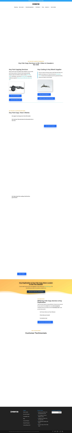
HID (27, 74)
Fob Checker (38, 7)
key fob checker (24, 76)
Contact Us (47, 7)
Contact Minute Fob (26, 425)
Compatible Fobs (26, 416)
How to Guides (53, 7)
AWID (29, 74)
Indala (10, 76)
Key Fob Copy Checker (15, 95)
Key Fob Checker (26, 414)
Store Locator (21, 7)
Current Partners (26, 420)
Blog (24, 418)
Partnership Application (29, 7)
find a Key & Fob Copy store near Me (36, 291)
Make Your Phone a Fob (15, 99)
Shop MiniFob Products (44, 94)
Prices (43, 7)
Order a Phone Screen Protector (46, 98)
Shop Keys (16, 7)
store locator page (47, 286)
